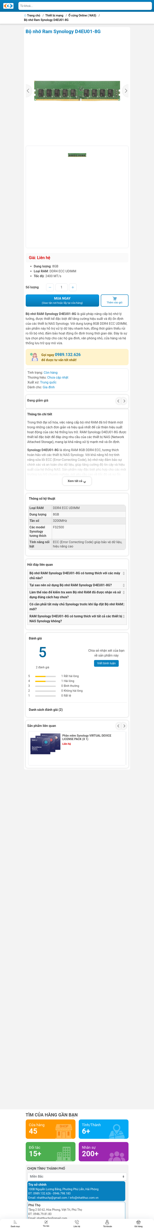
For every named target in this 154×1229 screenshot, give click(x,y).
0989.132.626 (68, 354)
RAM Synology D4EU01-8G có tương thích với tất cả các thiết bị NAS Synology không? (76, 618)
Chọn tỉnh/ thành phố (46, 1168)
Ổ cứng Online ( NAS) (82, 15)
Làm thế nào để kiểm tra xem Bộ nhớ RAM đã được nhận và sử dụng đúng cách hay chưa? (75, 594)
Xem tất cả (77, 481)
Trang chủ (32, 15)
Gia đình (49, 387)
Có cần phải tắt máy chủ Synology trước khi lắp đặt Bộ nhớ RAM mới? (76, 606)
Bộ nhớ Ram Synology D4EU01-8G (46, 20)
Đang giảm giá (37, 400)
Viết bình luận (106, 663)
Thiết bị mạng (54, 15)
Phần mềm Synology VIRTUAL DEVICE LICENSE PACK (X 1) (86, 737)
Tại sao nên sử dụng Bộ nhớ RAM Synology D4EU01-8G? (71, 585)
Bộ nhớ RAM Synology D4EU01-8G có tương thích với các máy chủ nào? (75, 575)
